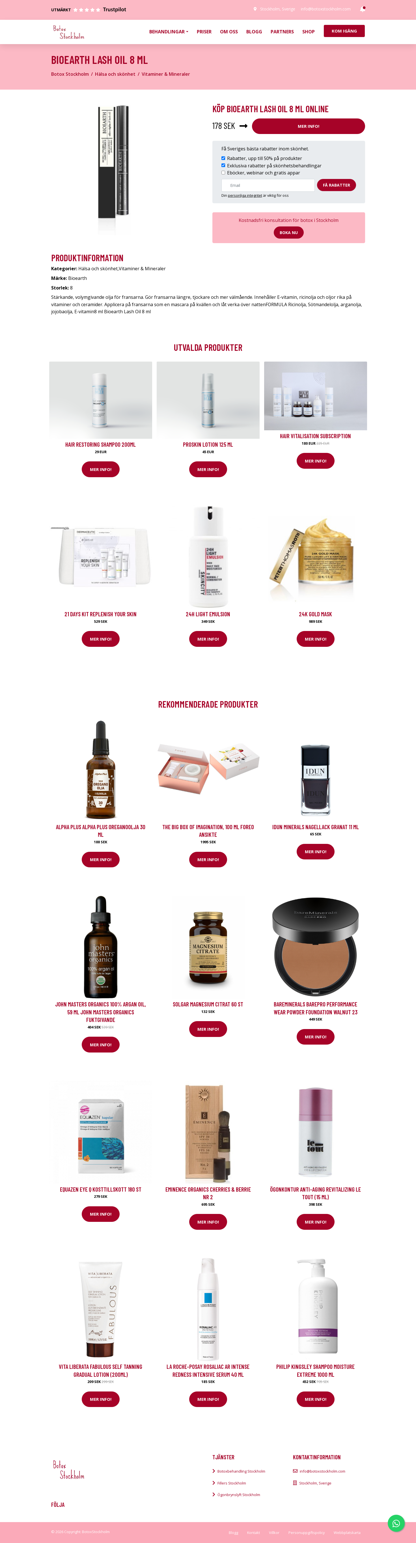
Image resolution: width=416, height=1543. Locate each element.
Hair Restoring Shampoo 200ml (100, 444)
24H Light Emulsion (208, 613)
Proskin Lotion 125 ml (208, 444)
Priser (204, 32)
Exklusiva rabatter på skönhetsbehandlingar (274, 166)
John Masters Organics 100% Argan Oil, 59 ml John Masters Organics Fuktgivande (100, 1011)
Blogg (254, 32)
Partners (282, 32)
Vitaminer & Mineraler (166, 74)
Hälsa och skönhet (115, 74)
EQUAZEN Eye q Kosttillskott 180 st (100, 1189)
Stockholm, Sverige (277, 9)
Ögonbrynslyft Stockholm (238, 1494)
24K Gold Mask (315, 613)
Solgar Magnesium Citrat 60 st (208, 1004)
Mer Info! (308, 126)
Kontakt (253, 1532)
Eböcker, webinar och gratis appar (263, 173)
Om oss (229, 32)
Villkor (274, 1532)
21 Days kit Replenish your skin (100, 613)
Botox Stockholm (70, 74)
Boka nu (289, 232)
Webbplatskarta (347, 1532)
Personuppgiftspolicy (306, 1532)
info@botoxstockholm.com (326, 9)
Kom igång (344, 31)
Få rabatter (336, 185)
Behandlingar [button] (167, 32)
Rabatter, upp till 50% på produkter (264, 158)
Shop (308, 32)
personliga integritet (245, 195)
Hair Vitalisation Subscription (315, 435)
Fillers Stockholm (231, 1483)
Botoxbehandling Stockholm (241, 1471)
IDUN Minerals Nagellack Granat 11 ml (315, 826)
